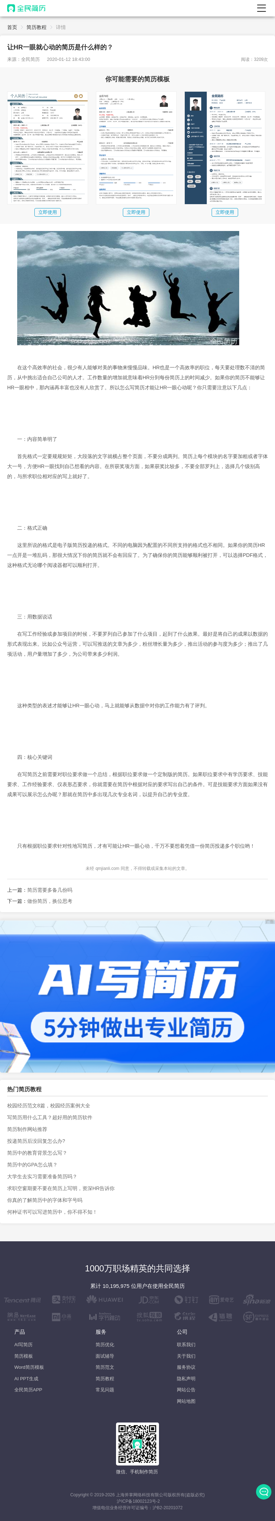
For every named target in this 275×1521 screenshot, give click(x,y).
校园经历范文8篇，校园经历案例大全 (48, 1105)
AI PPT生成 (26, 1378)
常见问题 (105, 1389)
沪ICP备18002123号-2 (138, 1501)
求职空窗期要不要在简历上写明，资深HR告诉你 (61, 1188)
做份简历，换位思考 (49, 901)
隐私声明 (186, 1378)
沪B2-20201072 (168, 1507)
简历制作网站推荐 (27, 1129)
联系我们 (186, 1344)
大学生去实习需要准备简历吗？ (42, 1176)
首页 (12, 27)
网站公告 (186, 1389)
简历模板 (23, 1356)
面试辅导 (105, 1356)
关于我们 (186, 1356)
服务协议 (186, 1367)
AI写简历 (23, 1344)
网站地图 (186, 1401)
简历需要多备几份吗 (49, 890)
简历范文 (105, 1367)
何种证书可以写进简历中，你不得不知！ (52, 1212)
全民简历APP (28, 1389)
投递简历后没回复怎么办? (36, 1141)
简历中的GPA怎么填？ (32, 1165)
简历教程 (36, 27)
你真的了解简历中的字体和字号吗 (44, 1200)
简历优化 (105, 1344)
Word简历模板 (29, 1367)
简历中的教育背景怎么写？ (37, 1153)
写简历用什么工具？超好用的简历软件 (49, 1117)
